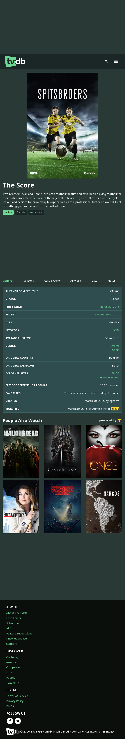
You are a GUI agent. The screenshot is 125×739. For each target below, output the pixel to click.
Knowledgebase (16, 638)
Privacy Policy (15, 701)
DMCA (10, 706)
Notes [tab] (111, 280)
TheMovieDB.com (108, 377)
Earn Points (13, 618)
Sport (115, 350)
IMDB (115, 373)
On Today (12, 657)
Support (11, 643)
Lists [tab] (94, 280)
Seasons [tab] (29, 280)
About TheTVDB (16, 613)
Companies (13, 667)
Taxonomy (13, 682)
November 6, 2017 (107, 314)
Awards (11, 662)
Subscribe (12, 623)
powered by (110, 420)
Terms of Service (17, 696)
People (10, 677)
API (8, 628)
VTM (116, 330)
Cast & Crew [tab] (52, 280)
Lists (9, 672)
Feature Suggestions (19, 633)
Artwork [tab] (75, 280)
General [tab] (8, 280)
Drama (115, 345)
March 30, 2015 (109, 306)
